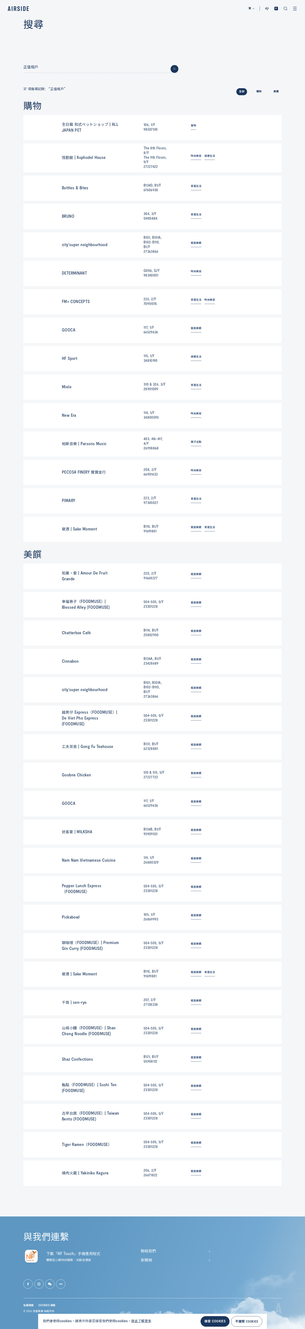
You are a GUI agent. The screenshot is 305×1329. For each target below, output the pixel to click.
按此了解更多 (141, 1321)
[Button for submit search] (174, 69)
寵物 (193, 125)
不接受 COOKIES (246, 1321)
